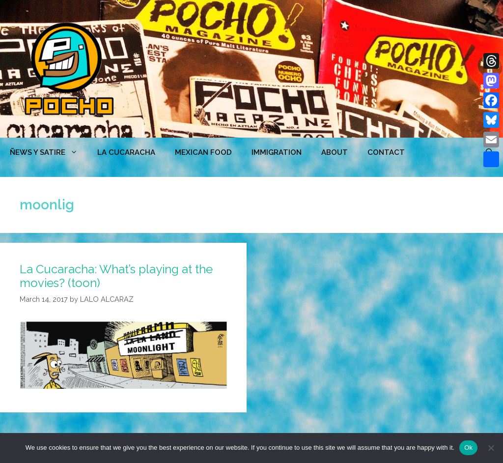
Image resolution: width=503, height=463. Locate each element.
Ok (468, 447)
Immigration (277, 152)
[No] (491, 448)
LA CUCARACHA (126, 152)
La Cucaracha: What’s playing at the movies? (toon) (116, 276)
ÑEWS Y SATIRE (48, 152)
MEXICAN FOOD (203, 152)
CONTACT (386, 152)
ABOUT (334, 152)
